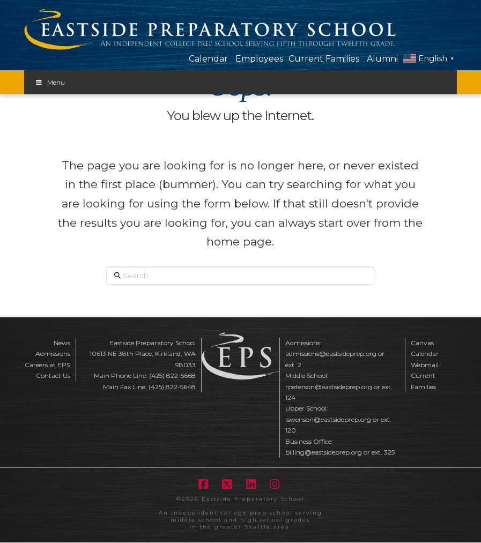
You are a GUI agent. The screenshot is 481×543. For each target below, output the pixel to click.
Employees (259, 59)
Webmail (425, 365)
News (62, 343)
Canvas (422, 343)
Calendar (208, 59)
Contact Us (53, 375)
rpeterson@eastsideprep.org (328, 387)
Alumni (382, 59)
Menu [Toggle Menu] (50, 82)
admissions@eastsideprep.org (330, 353)
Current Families (323, 59)
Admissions (52, 353)
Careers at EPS (47, 365)
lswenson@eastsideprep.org (328, 419)
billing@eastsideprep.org (323, 452)
